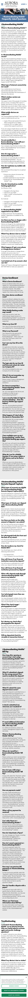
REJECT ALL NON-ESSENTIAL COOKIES (14, 990)
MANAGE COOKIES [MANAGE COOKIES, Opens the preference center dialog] (14, 986)
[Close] (26, 977)
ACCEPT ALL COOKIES (14, 995)
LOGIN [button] (24, 4)
